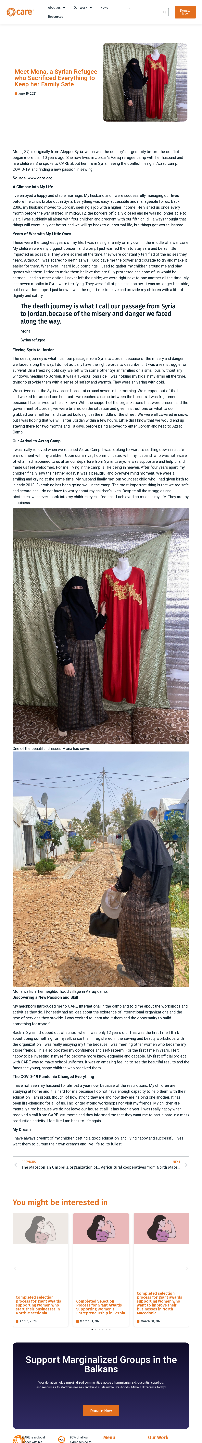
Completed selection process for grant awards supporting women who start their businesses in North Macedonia (38, 1305)
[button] (15, 1268)
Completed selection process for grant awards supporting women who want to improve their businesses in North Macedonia (159, 1303)
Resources (55, 16)
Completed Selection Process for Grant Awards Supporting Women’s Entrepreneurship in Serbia (100, 1307)
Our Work (83, 7)
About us (57, 7)
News (104, 7)
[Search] (149, 12)
